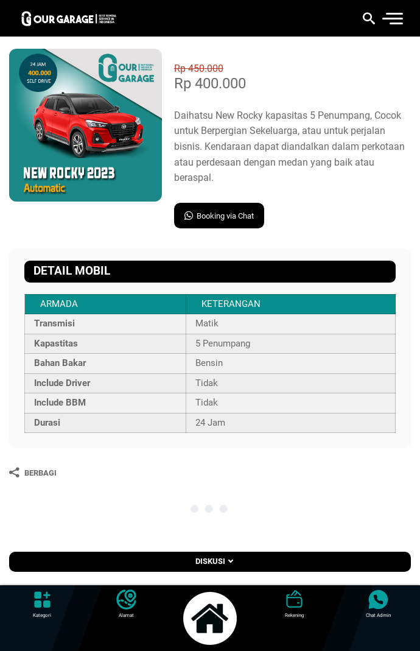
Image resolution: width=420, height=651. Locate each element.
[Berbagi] (33, 472)
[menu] (392, 18)
